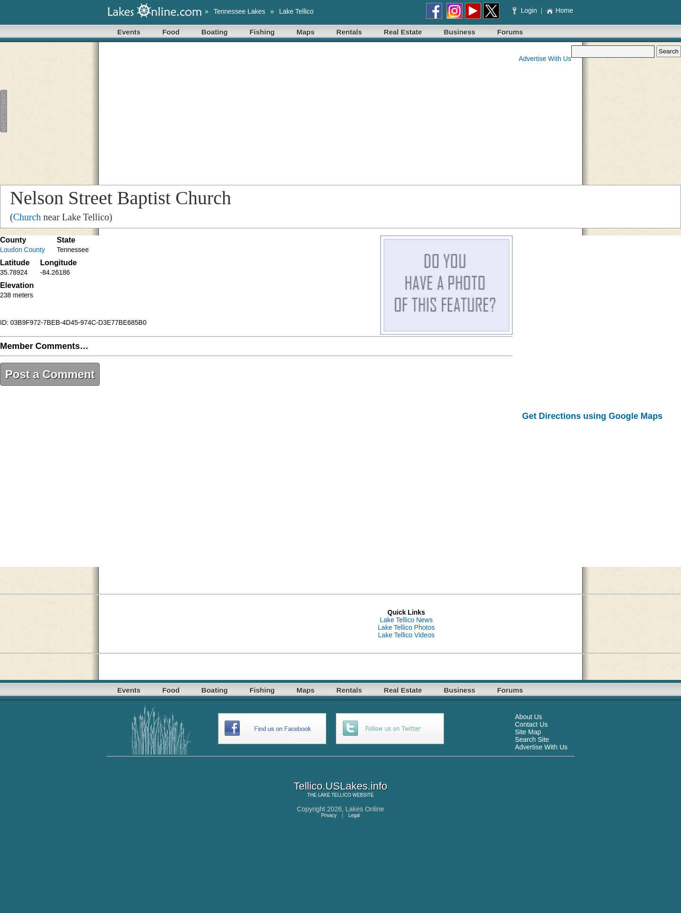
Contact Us (531, 724)
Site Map (528, 732)
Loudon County (22, 249)
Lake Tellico (296, 11)
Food (171, 32)
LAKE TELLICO (334, 795)
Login (526, 10)
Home (559, 10)
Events (128, 32)
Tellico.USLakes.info (340, 786)
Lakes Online (365, 809)
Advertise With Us (545, 58)
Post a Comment (50, 374)
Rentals (349, 32)
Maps (305, 32)
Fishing (262, 32)
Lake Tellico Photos (406, 627)
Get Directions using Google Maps (592, 416)
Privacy (329, 815)
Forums (510, 32)
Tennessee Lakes (239, 11)
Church (27, 217)
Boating (214, 32)
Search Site (532, 739)
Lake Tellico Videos (406, 635)
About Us (528, 717)
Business (459, 32)
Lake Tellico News (406, 620)
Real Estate (403, 32)
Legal (354, 815)
